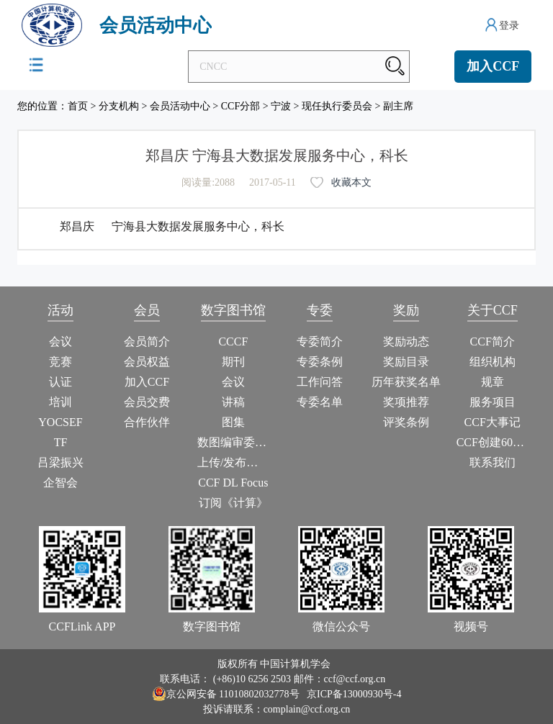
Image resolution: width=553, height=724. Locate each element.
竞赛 (60, 362)
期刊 (233, 362)
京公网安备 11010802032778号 (226, 694)
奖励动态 (406, 341)
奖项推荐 (406, 402)
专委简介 (320, 341)
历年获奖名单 (406, 382)
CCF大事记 (492, 422)
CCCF (233, 341)
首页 (78, 106)
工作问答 (320, 382)
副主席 (398, 106)
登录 (509, 25)
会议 (60, 341)
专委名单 (320, 402)
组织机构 (492, 362)
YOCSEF (60, 422)
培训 (60, 402)
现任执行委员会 (337, 106)
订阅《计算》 (233, 503)
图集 (233, 422)
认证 (60, 382)
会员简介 (147, 341)
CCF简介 (492, 341)
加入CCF (493, 66)
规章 (492, 382)
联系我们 (492, 462)
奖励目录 (406, 362)
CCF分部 (240, 106)
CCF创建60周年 (493, 442)
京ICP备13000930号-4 (354, 694)
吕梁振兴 (60, 462)
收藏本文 (351, 182)
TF (61, 442)
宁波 (281, 106)
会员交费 (147, 402)
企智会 (60, 482)
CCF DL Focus (233, 482)
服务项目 (492, 402)
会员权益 (147, 362)
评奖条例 (406, 422)
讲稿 (233, 402)
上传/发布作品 (233, 462)
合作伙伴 (147, 422)
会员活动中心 (180, 106)
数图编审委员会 (233, 442)
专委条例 (320, 362)
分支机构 (119, 106)
